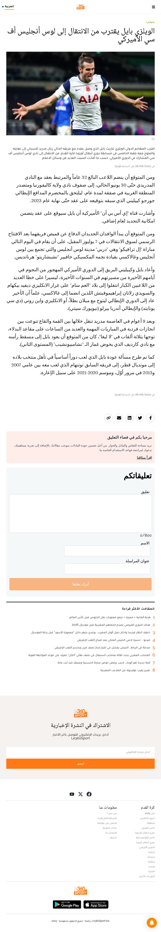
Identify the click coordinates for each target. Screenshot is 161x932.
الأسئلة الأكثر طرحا (107, 818)
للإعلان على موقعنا (107, 822)
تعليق (145, 492)
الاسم (145, 543)
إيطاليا (151, 861)
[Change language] (9, 7)
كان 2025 (150, 813)
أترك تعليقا (80, 584)
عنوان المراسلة (137, 561)
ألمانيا (151, 871)
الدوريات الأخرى (147, 876)
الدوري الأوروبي (147, 847)
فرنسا (151, 866)
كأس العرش (148, 827)
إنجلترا (150, 22)
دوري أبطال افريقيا (145, 832)
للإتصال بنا (111, 832)
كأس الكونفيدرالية (145, 837)
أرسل (80, 763)
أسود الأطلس (147, 818)
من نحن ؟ (112, 813)
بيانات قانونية (110, 827)
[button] (152, 923)
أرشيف (113, 837)
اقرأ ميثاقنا (144, 458)
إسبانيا (151, 856)
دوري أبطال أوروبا (145, 842)
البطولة (151, 822)
